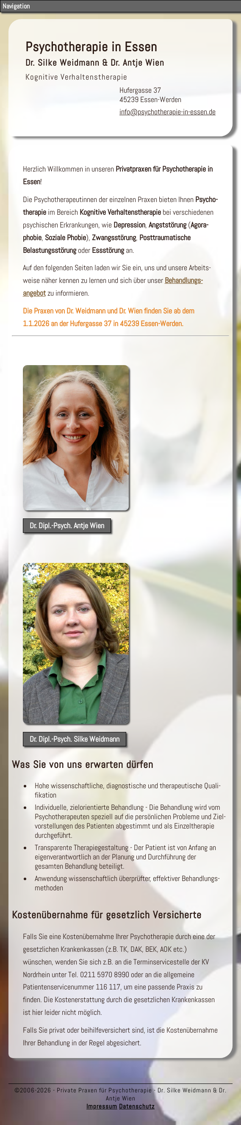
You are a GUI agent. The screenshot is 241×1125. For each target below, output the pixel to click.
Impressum (101, 1106)
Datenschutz (137, 1106)
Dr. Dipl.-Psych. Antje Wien (67, 525)
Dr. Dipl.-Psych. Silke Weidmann (74, 739)
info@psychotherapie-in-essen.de (167, 111)
